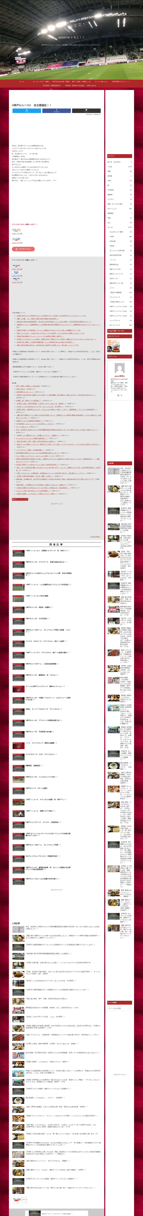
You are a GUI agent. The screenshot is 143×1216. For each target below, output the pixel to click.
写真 (120, 218)
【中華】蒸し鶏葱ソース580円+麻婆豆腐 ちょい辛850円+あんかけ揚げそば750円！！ (45, 342)
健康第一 (120, 194)
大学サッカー (121, 278)
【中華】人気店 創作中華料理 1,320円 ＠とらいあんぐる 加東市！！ (41, 403)
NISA (120, 180)
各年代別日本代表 (121, 255)
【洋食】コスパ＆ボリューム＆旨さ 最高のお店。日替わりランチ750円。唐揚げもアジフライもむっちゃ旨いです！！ (56, 339)
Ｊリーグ (121, 259)
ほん (120, 222)
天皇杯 (121, 246)
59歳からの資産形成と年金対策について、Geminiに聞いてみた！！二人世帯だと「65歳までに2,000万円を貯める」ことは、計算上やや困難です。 (56, 353)
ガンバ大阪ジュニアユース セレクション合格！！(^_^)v (35, 456)
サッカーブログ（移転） (30, 1207)
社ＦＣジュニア (121, 325)
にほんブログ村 (17, 233)
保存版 (120, 176)
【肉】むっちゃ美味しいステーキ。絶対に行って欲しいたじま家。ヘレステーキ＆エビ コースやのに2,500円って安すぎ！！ (58, 444)
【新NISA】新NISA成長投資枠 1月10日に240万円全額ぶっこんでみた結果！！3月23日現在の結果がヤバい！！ (54, 321)
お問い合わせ (20, 389)
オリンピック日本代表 (121, 250)
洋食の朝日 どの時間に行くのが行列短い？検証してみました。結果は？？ (41, 485)
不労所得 (120, 190)
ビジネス (120, 199)
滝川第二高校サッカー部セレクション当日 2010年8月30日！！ (37, 464)
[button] (130, 1008)
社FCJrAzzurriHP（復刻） (48, 1207)
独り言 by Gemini (120, 162)
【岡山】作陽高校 (121, 292)
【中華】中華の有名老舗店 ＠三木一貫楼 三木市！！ (34, 476)
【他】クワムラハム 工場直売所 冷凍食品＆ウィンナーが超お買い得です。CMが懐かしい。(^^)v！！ (51, 473)
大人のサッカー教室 (121, 232)
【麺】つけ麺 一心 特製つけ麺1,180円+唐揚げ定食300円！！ (37, 318)
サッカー (120, 227)
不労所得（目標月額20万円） (123, 1207)
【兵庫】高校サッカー (121, 301)
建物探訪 (120, 213)
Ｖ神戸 (121, 236)
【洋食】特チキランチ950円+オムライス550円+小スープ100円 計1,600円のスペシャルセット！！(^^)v (51, 316)
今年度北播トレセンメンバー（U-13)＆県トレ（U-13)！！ (35, 424)
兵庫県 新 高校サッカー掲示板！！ (29, 400)
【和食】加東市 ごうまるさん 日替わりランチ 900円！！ (36, 494)
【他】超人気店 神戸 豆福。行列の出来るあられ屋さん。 (36, 441)
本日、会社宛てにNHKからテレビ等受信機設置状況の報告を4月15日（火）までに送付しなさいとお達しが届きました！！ (57, 430)
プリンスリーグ (121, 297)
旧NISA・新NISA (116, 1210)
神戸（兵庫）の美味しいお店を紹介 (28, 386)
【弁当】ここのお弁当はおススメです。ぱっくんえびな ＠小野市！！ (40, 406)
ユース (121, 287)
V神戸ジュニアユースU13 (20, 499)
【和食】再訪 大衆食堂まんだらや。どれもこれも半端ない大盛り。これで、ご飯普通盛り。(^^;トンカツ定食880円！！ (56, 409)
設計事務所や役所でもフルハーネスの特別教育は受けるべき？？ (37, 453)
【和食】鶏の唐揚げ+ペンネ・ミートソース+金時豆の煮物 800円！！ (40, 336)
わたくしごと (120, 208)
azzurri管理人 (32, 1092)
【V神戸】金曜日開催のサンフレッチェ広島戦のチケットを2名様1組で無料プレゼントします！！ (45, 377)
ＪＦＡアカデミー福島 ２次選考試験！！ (30, 450)
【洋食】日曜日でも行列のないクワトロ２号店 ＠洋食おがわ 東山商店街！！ (43, 488)
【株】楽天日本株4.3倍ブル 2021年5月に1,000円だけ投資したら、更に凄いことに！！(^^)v (47, 345)
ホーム (18, 1207)
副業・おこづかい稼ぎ (120, 204)
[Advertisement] (56, 96)
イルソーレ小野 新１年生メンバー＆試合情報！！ (33, 491)
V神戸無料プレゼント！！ (25, 392)
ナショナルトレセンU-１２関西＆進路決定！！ (32, 438)
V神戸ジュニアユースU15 (121, 306)
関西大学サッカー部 (121, 283)
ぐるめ (120, 166)
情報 (120, 171)
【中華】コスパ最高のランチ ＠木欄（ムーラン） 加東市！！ (37, 435)
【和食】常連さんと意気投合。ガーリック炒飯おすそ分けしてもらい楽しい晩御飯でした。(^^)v (48, 330)
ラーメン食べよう (22, 427)
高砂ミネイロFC (121, 269)
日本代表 (121, 241)
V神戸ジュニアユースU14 (121, 311)
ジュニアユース (121, 320)
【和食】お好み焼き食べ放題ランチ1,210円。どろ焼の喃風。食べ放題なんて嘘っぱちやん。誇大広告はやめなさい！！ (56, 395)
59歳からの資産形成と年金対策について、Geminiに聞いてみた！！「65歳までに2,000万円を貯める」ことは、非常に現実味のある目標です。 (56, 360)
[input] (119, 1008)
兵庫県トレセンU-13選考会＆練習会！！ (29, 421)
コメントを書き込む (57, 1079)
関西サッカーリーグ (121, 273)
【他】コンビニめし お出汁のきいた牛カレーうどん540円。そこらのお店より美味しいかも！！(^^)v (50, 333)
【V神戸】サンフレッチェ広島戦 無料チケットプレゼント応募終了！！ (37, 372)
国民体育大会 (121, 264)
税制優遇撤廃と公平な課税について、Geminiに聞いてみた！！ (34, 367)
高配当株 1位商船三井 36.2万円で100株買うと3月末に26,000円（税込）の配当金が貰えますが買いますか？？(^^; (55, 479)
